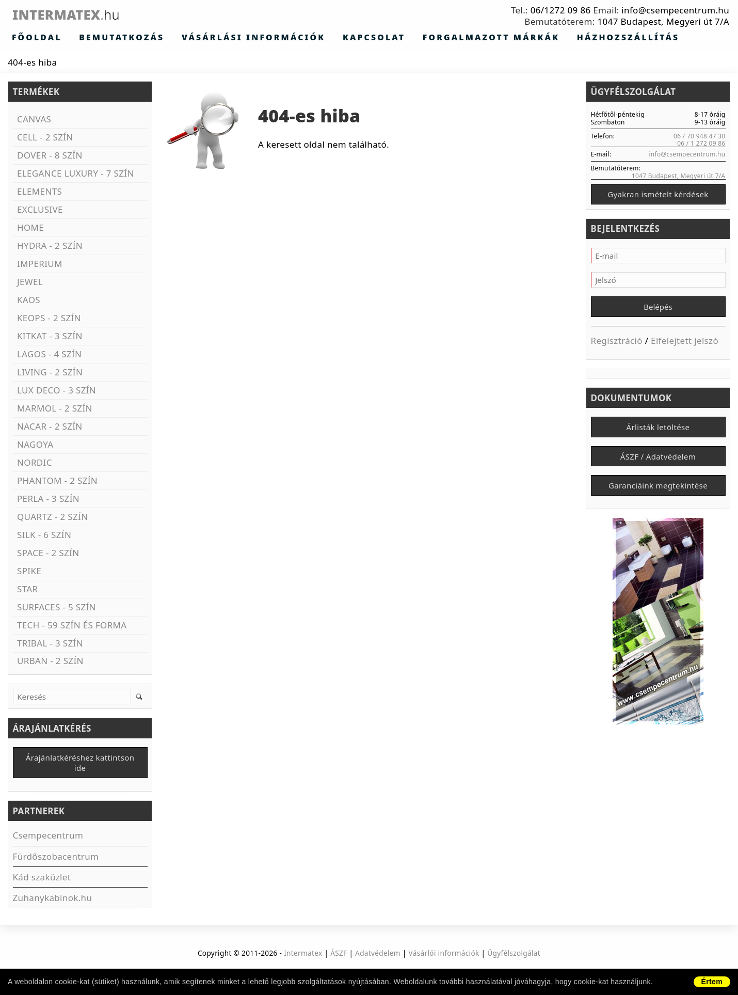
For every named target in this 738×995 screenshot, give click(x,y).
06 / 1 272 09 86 (701, 143)
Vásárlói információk (444, 955)
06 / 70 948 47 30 (699, 136)
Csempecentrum (48, 838)
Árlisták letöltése (658, 432)
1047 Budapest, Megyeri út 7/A (663, 21)
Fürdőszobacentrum (56, 858)
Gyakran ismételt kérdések (657, 196)
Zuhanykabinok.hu (52, 900)
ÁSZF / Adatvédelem (658, 463)
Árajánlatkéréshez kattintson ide (80, 764)
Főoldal (29, 37)
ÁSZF (338, 955)
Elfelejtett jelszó (684, 344)
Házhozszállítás (493, 37)
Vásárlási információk (198, 37)
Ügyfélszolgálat (513, 955)
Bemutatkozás (95, 37)
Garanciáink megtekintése (658, 494)
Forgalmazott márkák (385, 37)
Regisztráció (617, 344)
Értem (712, 981)
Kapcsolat (293, 37)
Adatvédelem (377, 955)
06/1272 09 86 (561, 10)
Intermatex (84, 14)
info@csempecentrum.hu (675, 10)
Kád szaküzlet (42, 879)
